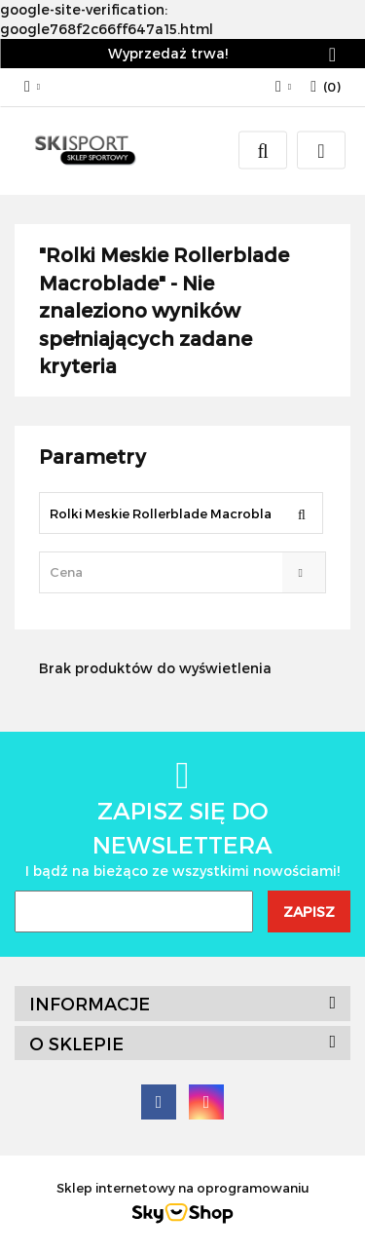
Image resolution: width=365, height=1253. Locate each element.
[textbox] (165, 572)
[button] (325, 87)
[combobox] (182, 572)
